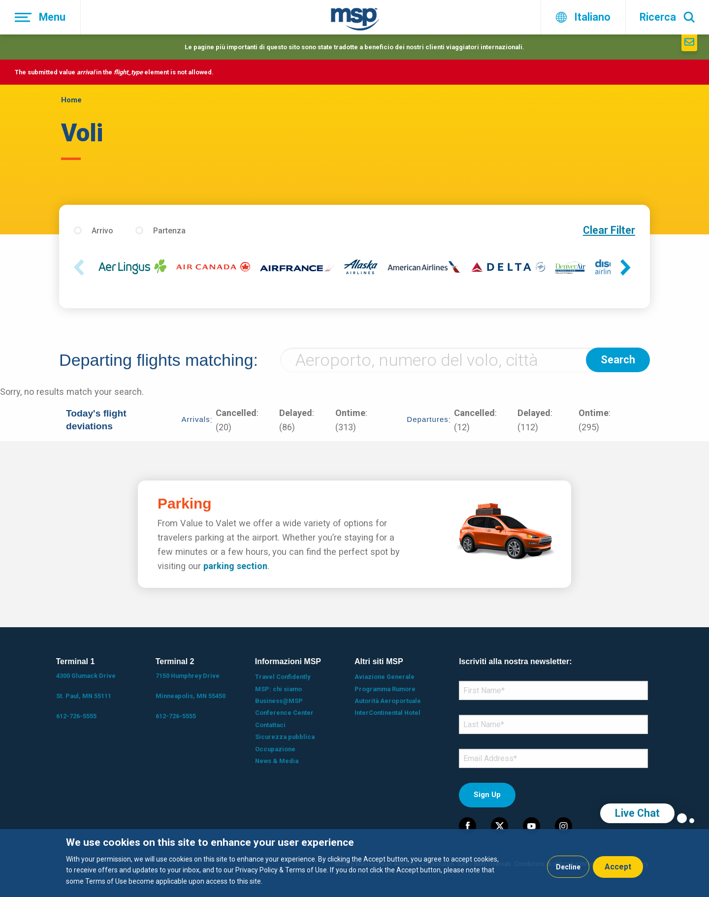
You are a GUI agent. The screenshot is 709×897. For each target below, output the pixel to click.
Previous (81, 268)
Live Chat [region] (637, 813)
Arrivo (102, 230)
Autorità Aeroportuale (387, 701)
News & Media (276, 761)
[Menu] (40, 17)
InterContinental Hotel (387, 712)
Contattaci (270, 725)
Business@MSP (279, 701)
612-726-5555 (76, 716)
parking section (235, 566)
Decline (568, 867)
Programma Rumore (385, 689)
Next (627, 268)
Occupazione (275, 749)
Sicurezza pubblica (285, 736)
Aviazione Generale (384, 676)
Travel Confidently (282, 676)
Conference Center (284, 712)
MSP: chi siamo (278, 689)
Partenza (169, 230)
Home (71, 100)
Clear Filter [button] (609, 230)
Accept (618, 866)
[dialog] (354, 863)
